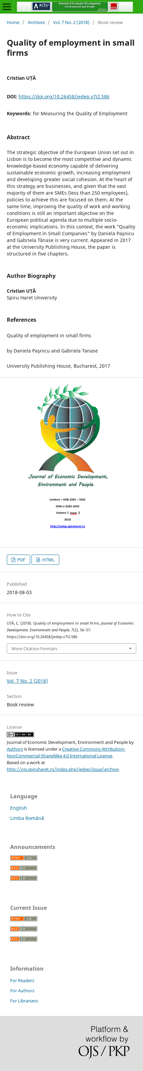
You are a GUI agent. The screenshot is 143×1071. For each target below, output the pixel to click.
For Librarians (24, 1001)
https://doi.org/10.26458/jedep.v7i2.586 (64, 96)
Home (13, 22)
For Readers (22, 980)
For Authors (22, 991)
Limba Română (27, 818)
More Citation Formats (34, 649)
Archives (36, 22)
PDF (20, 560)
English (18, 808)
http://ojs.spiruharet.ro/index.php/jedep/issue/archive (63, 769)
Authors (15, 749)
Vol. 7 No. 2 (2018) (71, 22)
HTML (48, 560)
